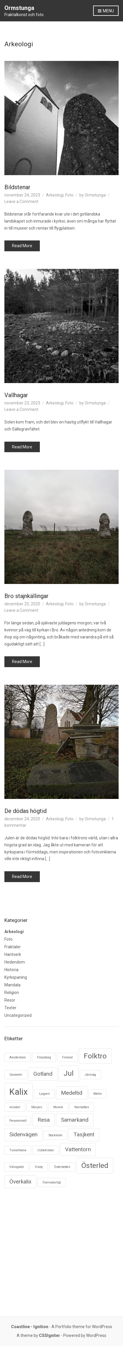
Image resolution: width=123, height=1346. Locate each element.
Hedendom (14, 962)
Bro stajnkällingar (26, 595)
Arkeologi (55, 195)
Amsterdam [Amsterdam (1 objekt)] (17, 1057)
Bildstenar (17, 187)
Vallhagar (16, 395)
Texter (10, 1007)
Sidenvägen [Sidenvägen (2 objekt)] (23, 1134)
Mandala (12, 985)
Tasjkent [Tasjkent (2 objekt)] (84, 1134)
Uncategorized (18, 1015)
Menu (106, 11)
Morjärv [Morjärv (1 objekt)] (36, 1107)
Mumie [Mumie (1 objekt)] (58, 1107)
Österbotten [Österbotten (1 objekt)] (62, 1167)
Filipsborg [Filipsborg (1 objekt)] (44, 1057)
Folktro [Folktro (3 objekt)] (95, 1056)
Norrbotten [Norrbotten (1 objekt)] (81, 1107)
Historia (11, 969)
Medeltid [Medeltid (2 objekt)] (71, 1092)
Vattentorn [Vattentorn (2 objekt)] (78, 1149)
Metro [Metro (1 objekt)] (97, 1094)
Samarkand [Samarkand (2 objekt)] (74, 1119)
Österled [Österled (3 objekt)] (94, 1165)
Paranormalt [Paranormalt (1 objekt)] (17, 1121)
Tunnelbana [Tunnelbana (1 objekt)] (17, 1150)
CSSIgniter (49, 1335)
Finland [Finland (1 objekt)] (67, 1057)
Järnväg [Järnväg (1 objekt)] (90, 1075)
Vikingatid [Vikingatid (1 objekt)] (16, 1167)
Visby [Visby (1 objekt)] (39, 1167)
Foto (69, 195)
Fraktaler (12, 946)
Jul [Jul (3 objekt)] (69, 1073)
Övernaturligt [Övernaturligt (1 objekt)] (51, 1182)
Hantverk (12, 954)
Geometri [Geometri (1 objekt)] (15, 1075)
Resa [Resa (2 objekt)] (43, 1119)
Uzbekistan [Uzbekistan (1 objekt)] (45, 1150)
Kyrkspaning (15, 977)
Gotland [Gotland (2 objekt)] (42, 1073)
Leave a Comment (21, 201)
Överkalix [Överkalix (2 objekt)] (20, 1181)
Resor (9, 1000)
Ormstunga (19, 7)
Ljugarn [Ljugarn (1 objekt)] (44, 1094)
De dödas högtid (25, 810)
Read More (22, 245)
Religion (11, 992)
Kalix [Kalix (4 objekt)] (18, 1092)
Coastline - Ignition (29, 1326)
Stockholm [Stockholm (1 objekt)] (55, 1135)
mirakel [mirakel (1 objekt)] (14, 1107)
